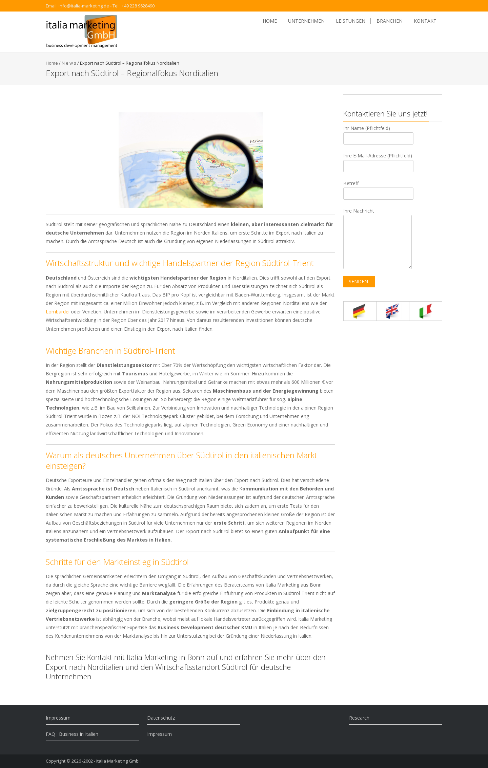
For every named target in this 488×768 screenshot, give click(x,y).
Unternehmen (306, 21)
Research (359, 718)
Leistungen (350, 21)
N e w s (69, 63)
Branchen (390, 21)
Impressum (58, 718)
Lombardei (57, 311)
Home (270, 21)
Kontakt (425, 21)
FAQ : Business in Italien (72, 734)
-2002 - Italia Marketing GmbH (112, 761)
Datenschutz (161, 718)
